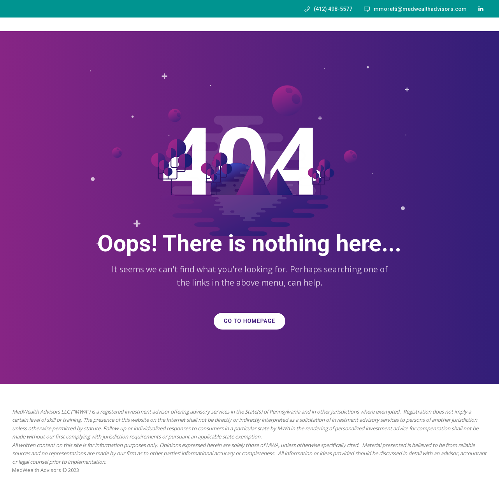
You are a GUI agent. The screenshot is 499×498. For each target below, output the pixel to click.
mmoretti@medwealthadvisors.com (420, 9)
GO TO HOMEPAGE (249, 321)
